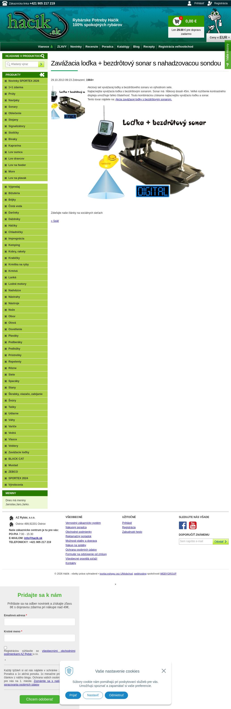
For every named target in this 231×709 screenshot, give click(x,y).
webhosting (140, 573)
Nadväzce (14, 290)
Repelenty (14, 361)
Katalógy (123, 46)
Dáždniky (14, 219)
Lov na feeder (17, 165)
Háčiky (12, 225)
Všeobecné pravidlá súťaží (81, 558)
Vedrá (12, 432)
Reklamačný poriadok (78, 536)
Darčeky (13, 212)
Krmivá (13, 271)
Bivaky (12, 139)
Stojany (13, 119)
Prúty (11, 93)
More (11, 171)
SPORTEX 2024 (18, 478)
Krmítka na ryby (18, 264)
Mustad (13, 465)
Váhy (11, 420)
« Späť (55, 220)
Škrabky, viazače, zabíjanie (25, 394)
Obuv (11, 316)
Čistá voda (15, 206)
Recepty (149, 46)
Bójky (12, 199)
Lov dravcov (16, 158)
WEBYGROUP (168, 573)
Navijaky (13, 100)
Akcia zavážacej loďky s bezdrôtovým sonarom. (144, 99)
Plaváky (13, 335)
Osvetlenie (15, 329)
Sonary (13, 106)
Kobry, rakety (16, 251)
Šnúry (12, 400)
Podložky (14, 348)
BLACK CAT (16, 458)
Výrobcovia (15, 484)
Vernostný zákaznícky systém (83, 522)
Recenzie (92, 46)
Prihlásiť (199, 3)
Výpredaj (14, 186)
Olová (12, 322)
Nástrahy (14, 296)
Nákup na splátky (76, 545)
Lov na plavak (17, 178)
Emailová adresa (14, 615)
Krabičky (14, 258)
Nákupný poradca (76, 527)
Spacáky (13, 381)
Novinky (76, 46)
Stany (12, 387)
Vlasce (12, 439)
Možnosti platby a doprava (81, 540)
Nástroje (13, 303)
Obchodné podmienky (79, 531)
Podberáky (15, 342)
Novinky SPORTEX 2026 (23, 80)
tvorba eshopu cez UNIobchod (116, 573)
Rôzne (12, 368)
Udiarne (13, 413)
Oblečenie (14, 113)
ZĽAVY (62, 46)
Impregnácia (16, 238)
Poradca (107, 46)
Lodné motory (17, 283)
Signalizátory (16, 126)
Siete (11, 374)
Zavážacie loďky (18, 452)
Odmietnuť (116, 695)
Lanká (12, 277)
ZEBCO (13, 471)
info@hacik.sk (33, 538)
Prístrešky (14, 355)
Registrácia (221, 3)
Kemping (14, 245)
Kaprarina (14, 145)
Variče (12, 426)
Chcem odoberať (39, 699)
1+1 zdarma (15, 87)
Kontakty (71, 563)
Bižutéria (14, 193)
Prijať (73, 695)
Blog (136, 46)
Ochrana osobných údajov (81, 549)
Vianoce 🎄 (45, 46)
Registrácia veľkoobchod (176, 46)
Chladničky (15, 232)
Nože (11, 309)
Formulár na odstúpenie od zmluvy (86, 554)
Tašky (12, 407)
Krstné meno (12, 631)
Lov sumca (15, 152)
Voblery (13, 445)
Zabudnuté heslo (132, 531)
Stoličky (13, 132)
